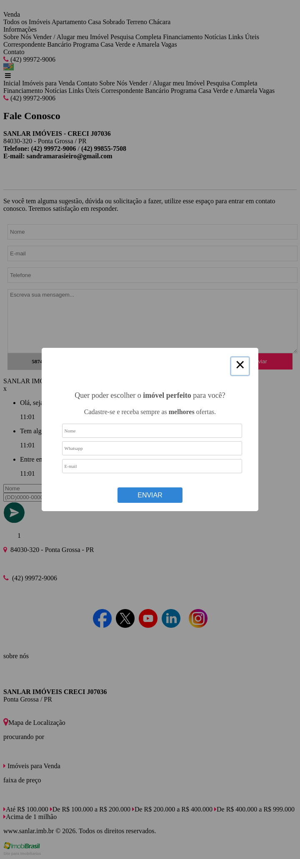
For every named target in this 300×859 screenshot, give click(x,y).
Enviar (150, 495)
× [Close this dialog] (240, 366)
